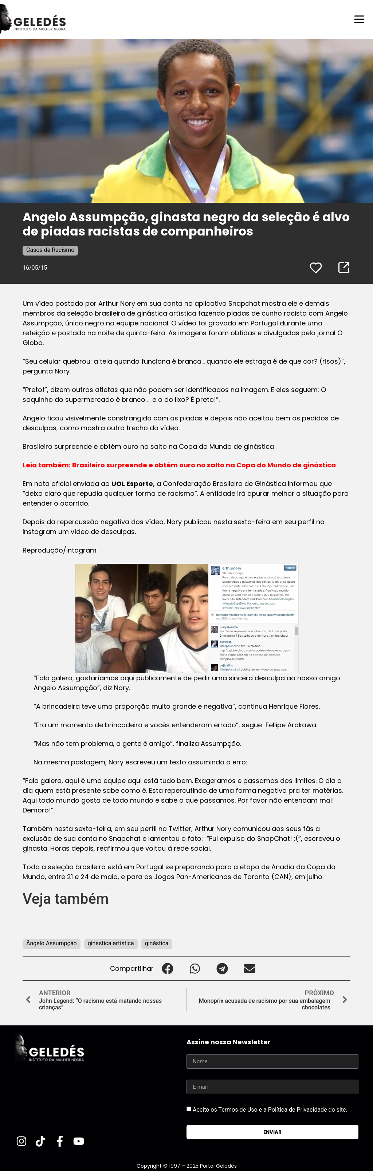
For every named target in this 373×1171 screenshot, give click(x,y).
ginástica (157, 943)
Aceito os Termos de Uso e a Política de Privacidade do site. (270, 1109)
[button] (167, 968)
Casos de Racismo (50, 249)
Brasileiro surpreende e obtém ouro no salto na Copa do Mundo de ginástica (204, 465)
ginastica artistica (111, 943)
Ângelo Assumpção (51, 943)
